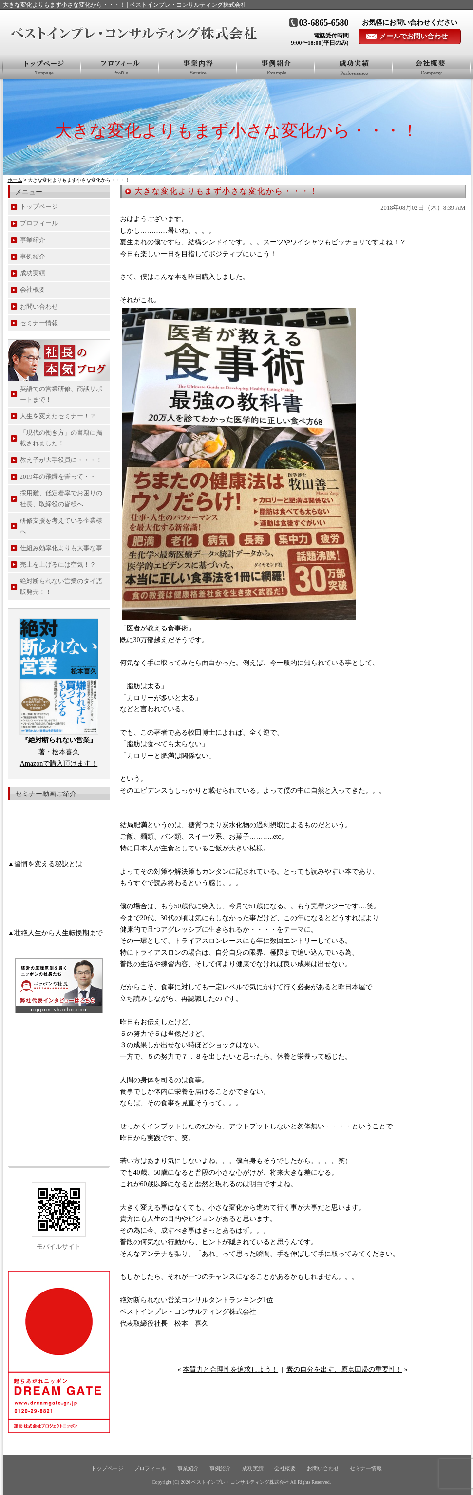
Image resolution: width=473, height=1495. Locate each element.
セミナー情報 (39, 323)
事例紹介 (276, 67)
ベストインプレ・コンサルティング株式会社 (240, 1482)
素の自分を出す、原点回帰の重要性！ (344, 1369)
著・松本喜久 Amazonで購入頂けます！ (58, 752)
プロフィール (120, 67)
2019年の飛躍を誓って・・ (58, 476)
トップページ (42, 67)
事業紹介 (198, 67)
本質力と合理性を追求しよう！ (230, 1369)
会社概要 (432, 67)
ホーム (15, 180)
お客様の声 (354, 67)
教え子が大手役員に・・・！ (61, 459)
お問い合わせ (39, 306)
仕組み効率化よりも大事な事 (61, 548)
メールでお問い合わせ (413, 36)
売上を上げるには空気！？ (58, 564)
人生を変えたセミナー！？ (58, 416)
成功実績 (32, 273)
